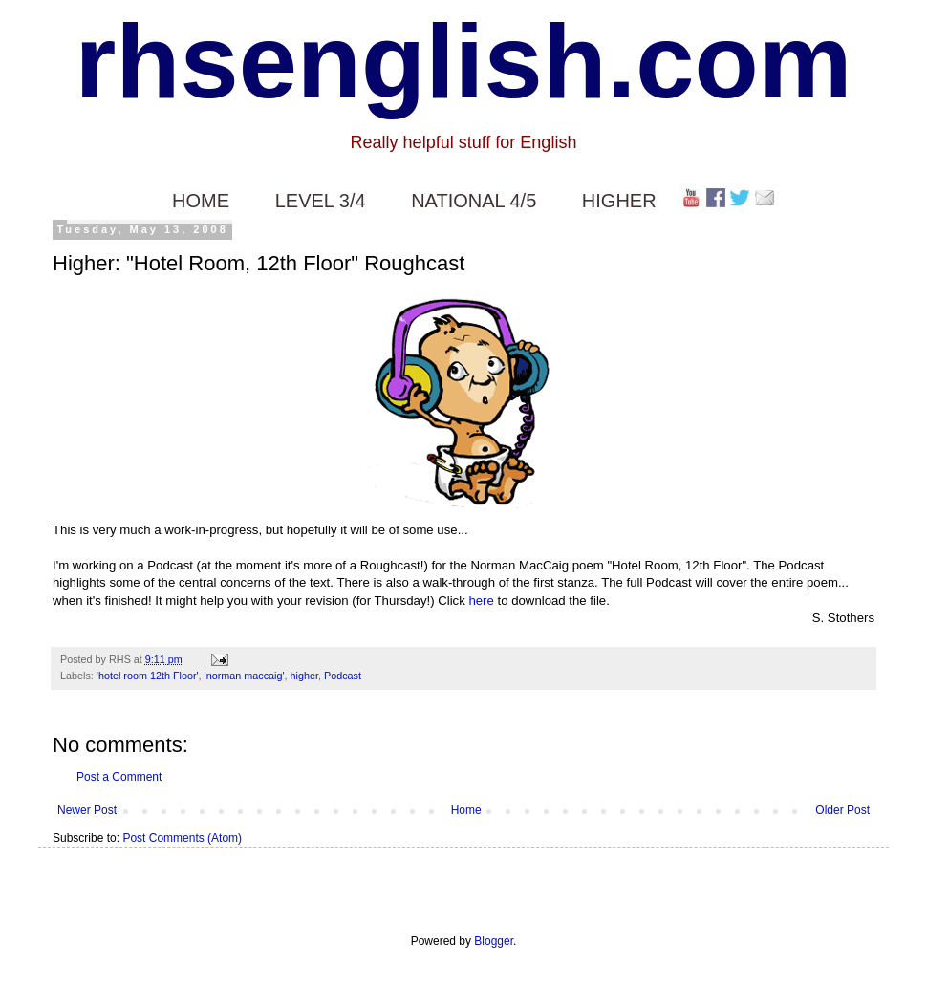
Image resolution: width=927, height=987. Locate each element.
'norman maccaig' (245, 675)
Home (466, 810)
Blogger (493, 941)
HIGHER (619, 200)
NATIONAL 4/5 (473, 200)
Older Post (842, 810)
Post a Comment (119, 776)
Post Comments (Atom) (182, 838)
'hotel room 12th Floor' (148, 675)
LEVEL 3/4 (320, 200)
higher (304, 675)
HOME (200, 200)
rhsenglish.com (463, 60)
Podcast (342, 675)
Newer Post (87, 810)
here (480, 600)
